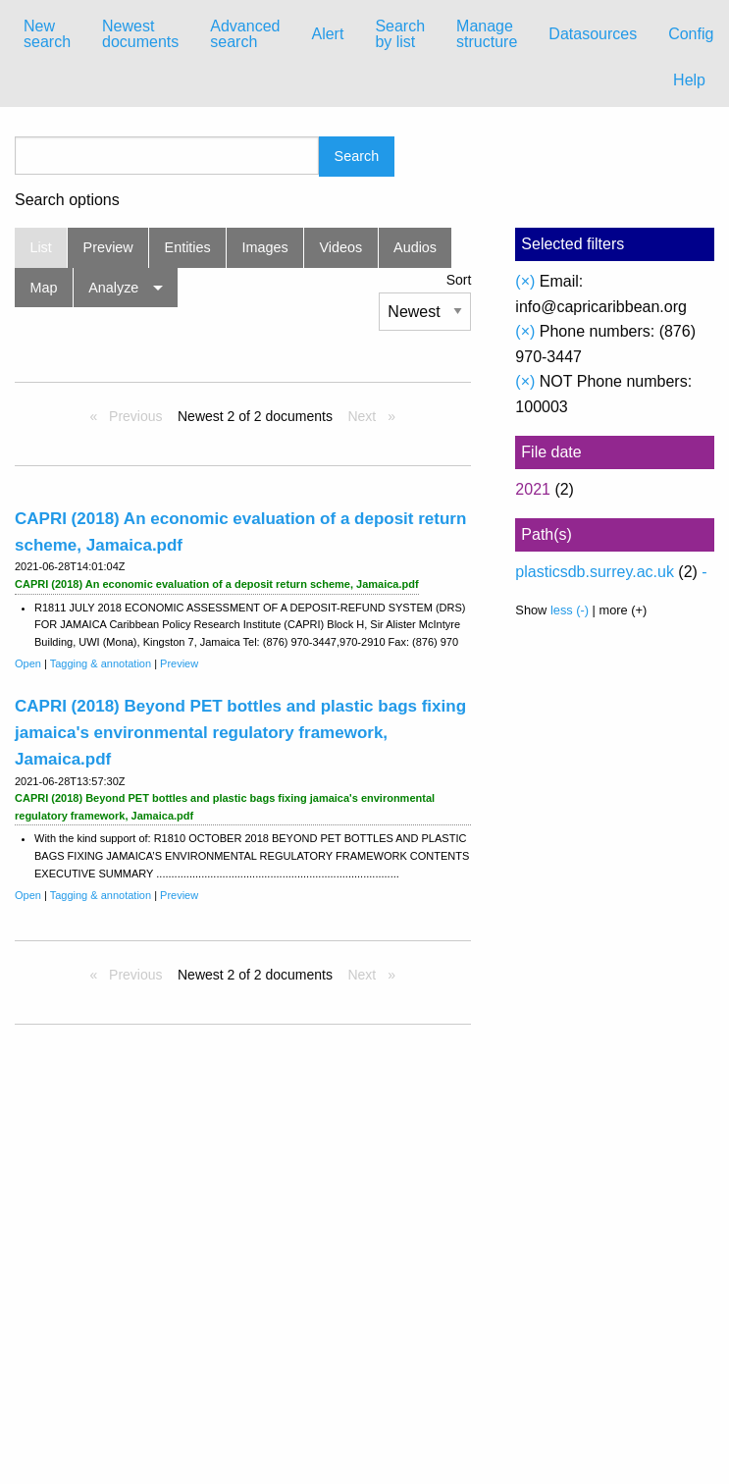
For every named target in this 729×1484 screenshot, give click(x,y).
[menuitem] (47, 34)
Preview (108, 247)
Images (265, 247)
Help (689, 80)
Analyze (113, 287)
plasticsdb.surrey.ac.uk (594, 571)
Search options (67, 200)
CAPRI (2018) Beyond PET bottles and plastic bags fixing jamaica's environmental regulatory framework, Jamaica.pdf (240, 732)
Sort (459, 280)
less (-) (569, 610)
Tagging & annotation (100, 663)
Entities (188, 247)
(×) (525, 281)
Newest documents (140, 34)
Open (28, 663)
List (40, 247)
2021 (532, 489)
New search (47, 34)
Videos (341, 247)
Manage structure (486, 34)
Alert (327, 34)
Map (43, 287)
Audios (415, 247)
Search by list (400, 34)
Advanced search (245, 34)
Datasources (592, 34)
